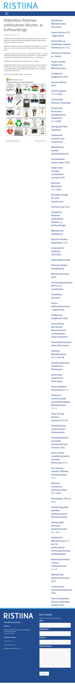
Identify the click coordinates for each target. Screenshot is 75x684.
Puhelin (42, 638)
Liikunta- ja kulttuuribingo (37, 57)
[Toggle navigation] (6, 13)
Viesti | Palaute (45, 646)
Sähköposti (44, 629)
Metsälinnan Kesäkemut (12, 141)
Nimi (41, 621)
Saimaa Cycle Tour (40, 141)
